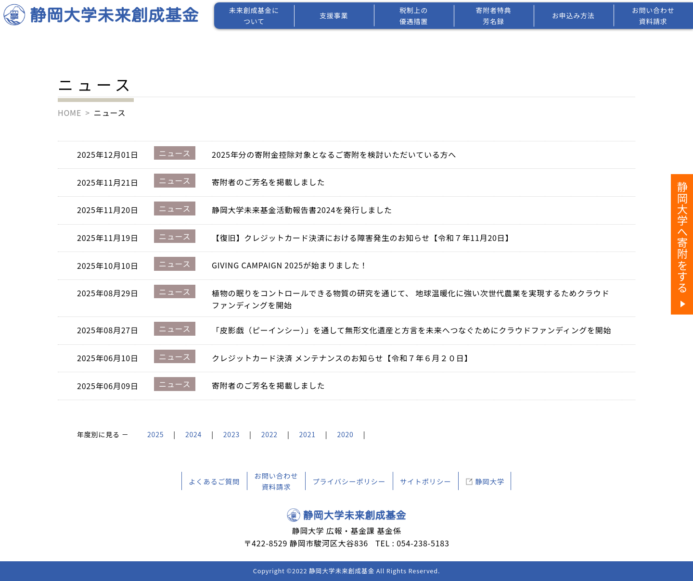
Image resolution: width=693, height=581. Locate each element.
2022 (269, 434)
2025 (155, 434)
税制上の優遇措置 (413, 15)
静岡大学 (489, 481)
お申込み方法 (573, 15)
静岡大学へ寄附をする (682, 237)
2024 (193, 434)
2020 (345, 434)
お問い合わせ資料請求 (653, 15)
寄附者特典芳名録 (493, 15)
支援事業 (334, 15)
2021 (307, 434)
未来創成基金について (254, 15)
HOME (69, 112)
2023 (231, 434)
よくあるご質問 (214, 481)
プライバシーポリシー (348, 481)
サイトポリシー (425, 481)
